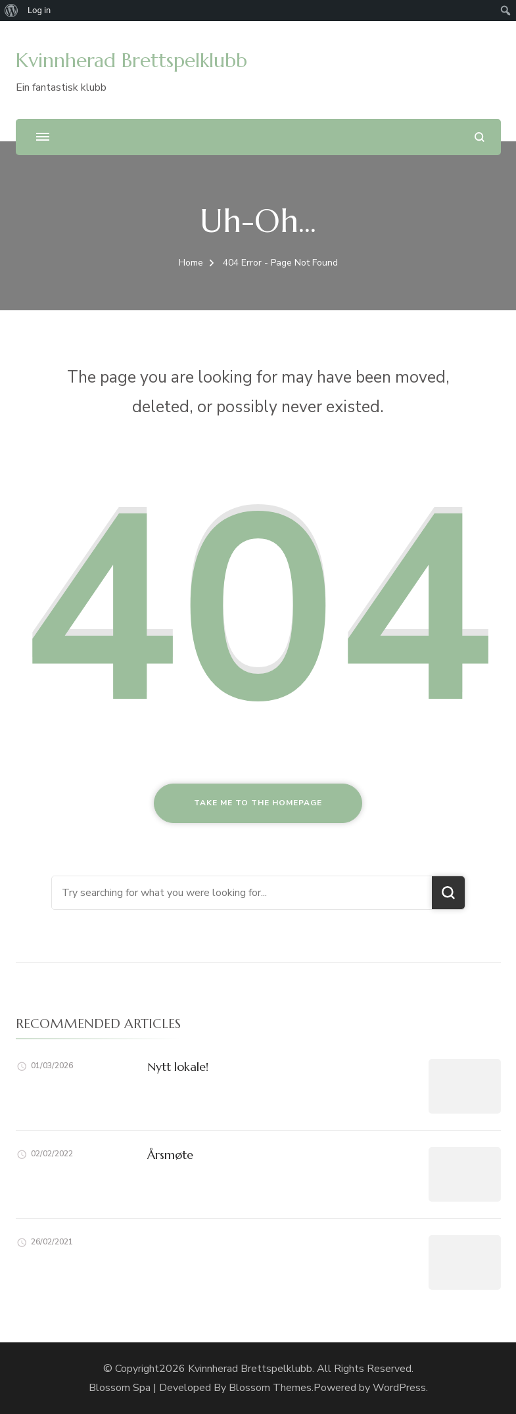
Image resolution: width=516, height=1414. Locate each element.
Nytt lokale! (177, 1066)
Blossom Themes (270, 1387)
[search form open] (479, 137)
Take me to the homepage (258, 802)
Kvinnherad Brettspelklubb (131, 60)
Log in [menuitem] (39, 10)
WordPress (399, 1387)
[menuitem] (11, 10)
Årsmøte (170, 1154)
